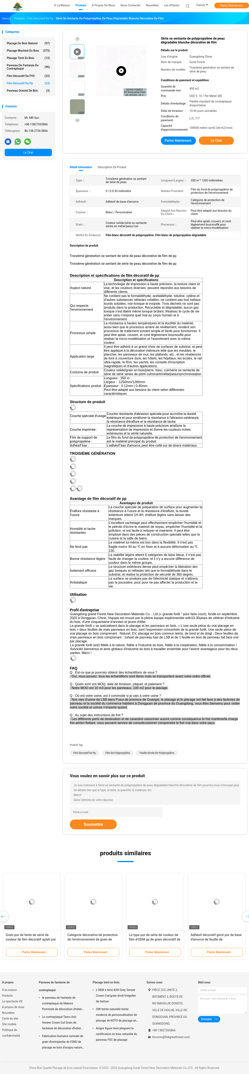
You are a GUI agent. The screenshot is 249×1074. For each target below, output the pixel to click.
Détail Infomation (81, 167)
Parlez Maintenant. (232, 5)
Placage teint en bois (28, 58)
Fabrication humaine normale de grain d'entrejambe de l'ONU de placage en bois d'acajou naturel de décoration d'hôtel (62, 1042)
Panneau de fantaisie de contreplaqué (28, 67)
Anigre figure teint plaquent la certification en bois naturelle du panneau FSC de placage (116, 1034)
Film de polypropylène (118, 753)
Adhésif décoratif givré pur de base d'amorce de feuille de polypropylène (216, 939)
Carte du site (10, 1018)
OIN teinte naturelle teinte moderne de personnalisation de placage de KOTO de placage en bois (116, 1015)
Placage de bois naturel (28, 43)
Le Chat (28, 152)
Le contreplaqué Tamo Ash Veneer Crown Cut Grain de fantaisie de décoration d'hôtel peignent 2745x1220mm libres (61, 1023)
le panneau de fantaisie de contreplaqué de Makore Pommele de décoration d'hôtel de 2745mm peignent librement (62, 1004)
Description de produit (112, 167)
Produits (7, 995)
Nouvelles (8, 1012)
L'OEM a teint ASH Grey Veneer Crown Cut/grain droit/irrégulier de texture (116, 995)
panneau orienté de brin (28, 91)
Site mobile (9, 1024)
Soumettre (93, 824)
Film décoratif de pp (28, 83)
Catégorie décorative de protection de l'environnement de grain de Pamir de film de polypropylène (92, 939)
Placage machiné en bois (28, 51)
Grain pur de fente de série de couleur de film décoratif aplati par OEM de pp (31, 939)
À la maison (9, 990)
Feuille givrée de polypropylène (157, 753)
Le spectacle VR (12, 1001)
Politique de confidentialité (11, 1032)
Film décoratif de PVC (28, 76)
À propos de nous (13, 1007)
